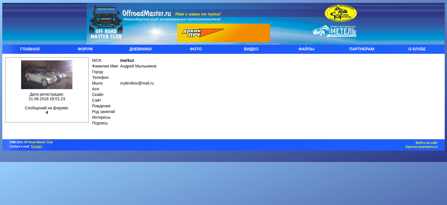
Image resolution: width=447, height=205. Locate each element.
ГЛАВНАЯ (30, 49)
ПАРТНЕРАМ (361, 49)
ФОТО (196, 49)
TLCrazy (36, 146)
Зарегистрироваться (421, 146)
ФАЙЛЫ (306, 49)
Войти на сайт (427, 142)
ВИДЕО (251, 49)
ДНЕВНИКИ (140, 49)
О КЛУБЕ (417, 49)
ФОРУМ (85, 49)
